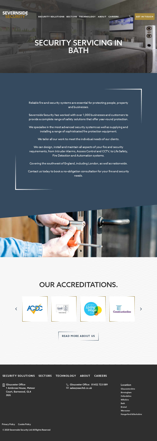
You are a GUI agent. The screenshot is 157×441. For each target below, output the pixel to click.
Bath (123, 403)
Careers (113, 16)
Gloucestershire (128, 389)
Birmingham (126, 392)
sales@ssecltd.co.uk (81, 388)
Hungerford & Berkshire (131, 414)
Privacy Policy (8, 424)
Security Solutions (51, 16)
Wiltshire (125, 400)
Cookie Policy (24, 424)
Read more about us (78, 336)
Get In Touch (144, 16)
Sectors (71, 16)
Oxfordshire (126, 396)
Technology (87, 16)
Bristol (124, 407)
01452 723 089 (99, 384)
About (102, 16)
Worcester (125, 410)
